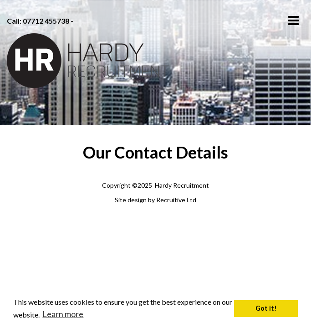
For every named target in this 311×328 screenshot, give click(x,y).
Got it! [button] (266, 308)
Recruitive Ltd (176, 200)
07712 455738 (46, 20)
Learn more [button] (62, 314)
